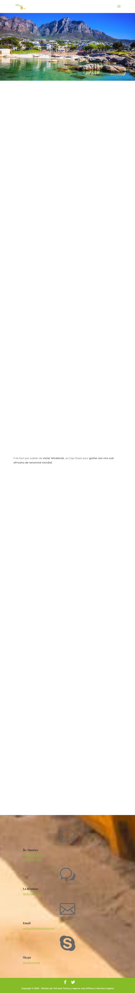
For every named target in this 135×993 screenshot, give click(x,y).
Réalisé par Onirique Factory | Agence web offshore (68, 988)
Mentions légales (105, 988)
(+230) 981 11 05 (32, 859)
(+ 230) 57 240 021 (34, 855)
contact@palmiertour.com (39, 928)
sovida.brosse (31, 962)
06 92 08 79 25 (31, 894)
